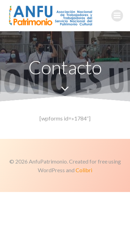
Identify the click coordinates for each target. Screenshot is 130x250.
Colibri (84, 170)
